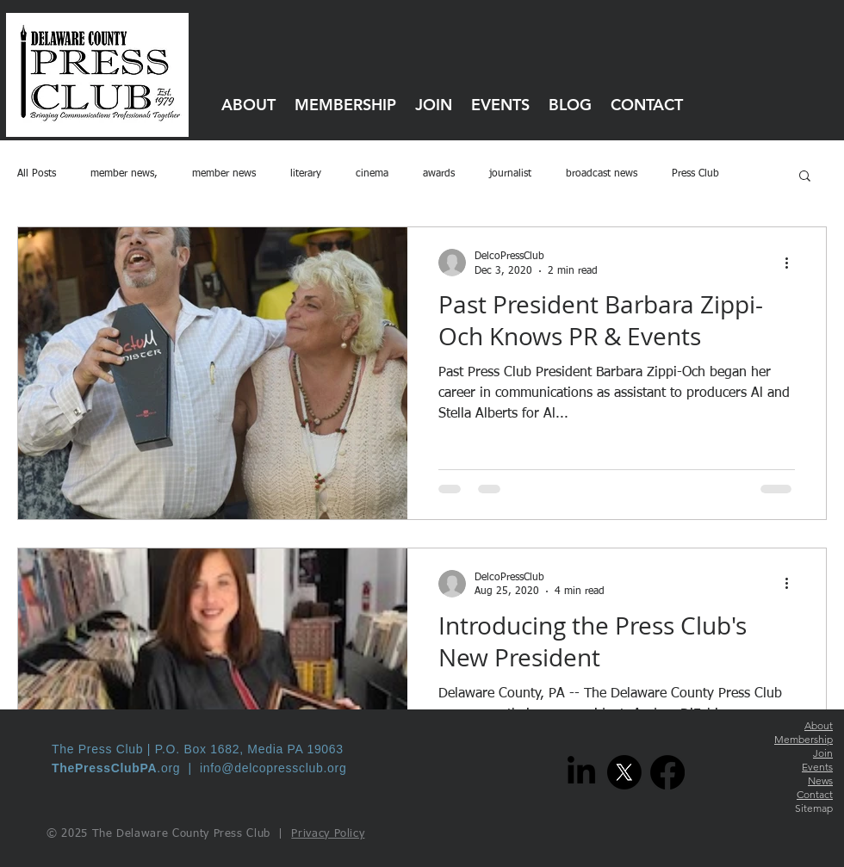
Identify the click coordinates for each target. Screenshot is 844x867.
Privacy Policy (327, 833)
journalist (510, 174)
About (818, 725)
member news (224, 174)
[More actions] (792, 262)
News (820, 780)
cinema (372, 174)
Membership (803, 739)
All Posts (36, 174)
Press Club (695, 174)
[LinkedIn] (581, 772)
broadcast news (601, 174)
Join (823, 752)
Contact (815, 794)
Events (817, 766)
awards (439, 174)
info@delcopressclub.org (273, 768)
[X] (624, 772)
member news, (124, 174)
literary (305, 174)
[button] (805, 177)
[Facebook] (667, 772)
